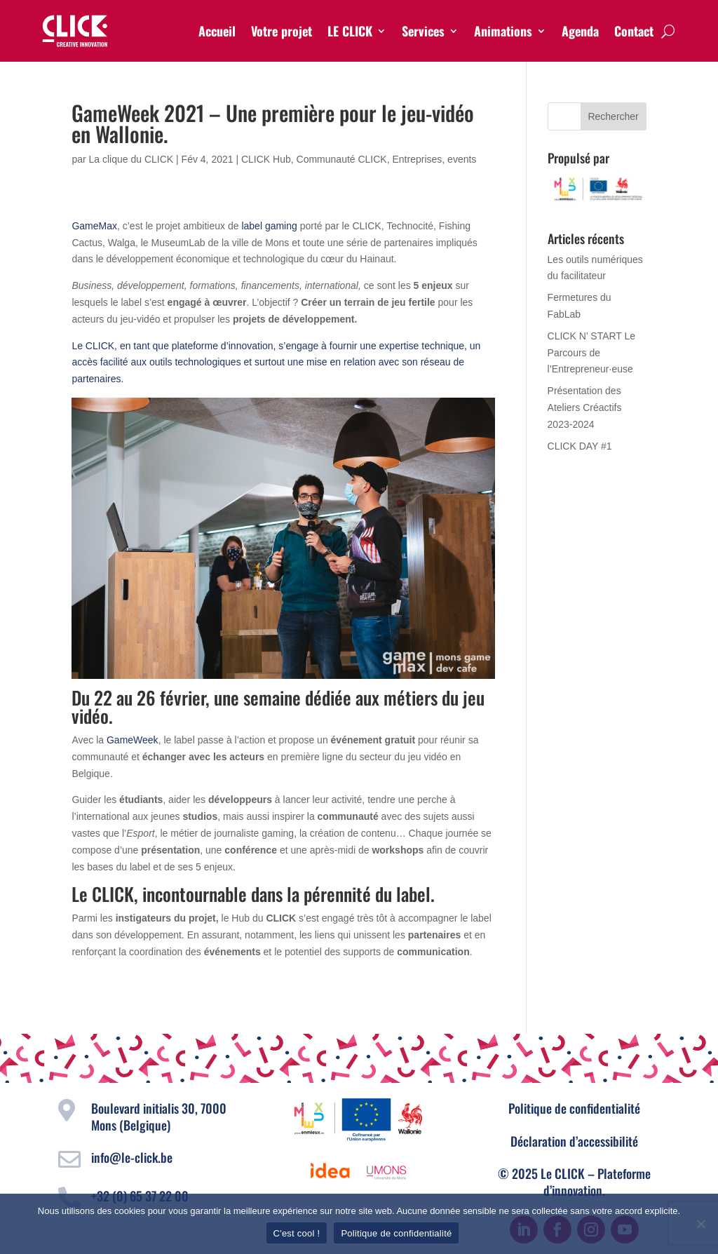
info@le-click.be (131, 1157)
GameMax (94, 225)
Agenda (580, 31)
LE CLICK (349, 31)
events (461, 159)
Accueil (217, 31)
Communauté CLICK (342, 159)
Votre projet (281, 31)
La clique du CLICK (131, 159)
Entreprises (417, 159)
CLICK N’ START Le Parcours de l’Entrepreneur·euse (592, 352)
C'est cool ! (296, 1233)
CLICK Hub (266, 159)
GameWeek (132, 740)
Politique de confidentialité (574, 1108)
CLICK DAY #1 (580, 446)
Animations (503, 31)
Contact (633, 31)
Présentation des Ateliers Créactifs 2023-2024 (585, 407)
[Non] (700, 1224)
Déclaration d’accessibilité (574, 1141)
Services (423, 31)
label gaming (269, 225)
